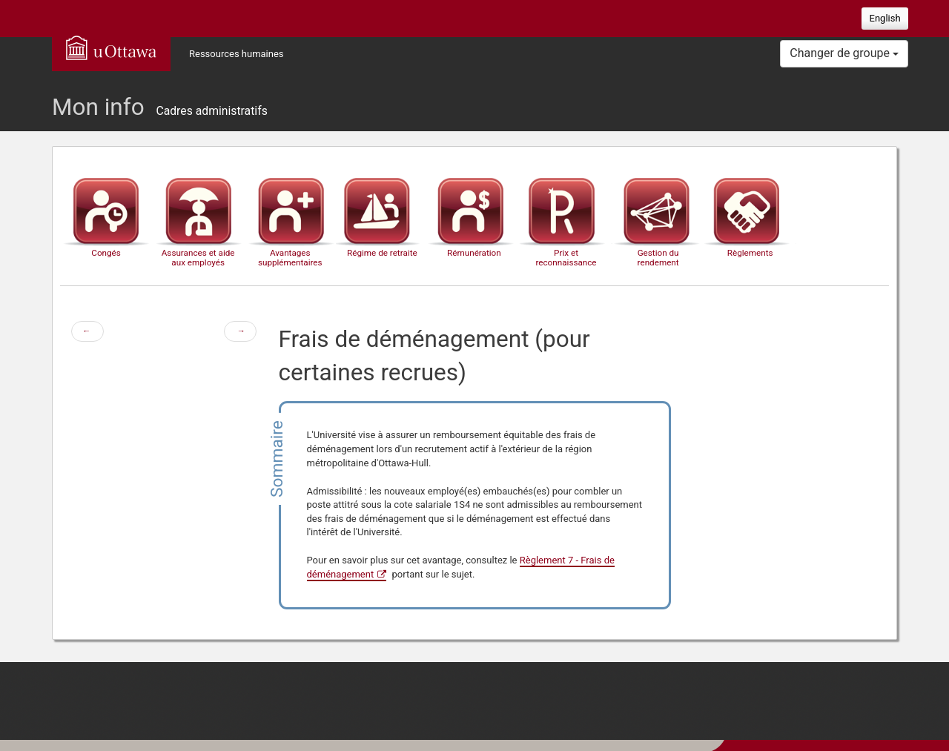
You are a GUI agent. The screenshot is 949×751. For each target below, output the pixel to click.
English (885, 18)
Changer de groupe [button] (844, 53)
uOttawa (111, 47)
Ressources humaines (236, 53)
